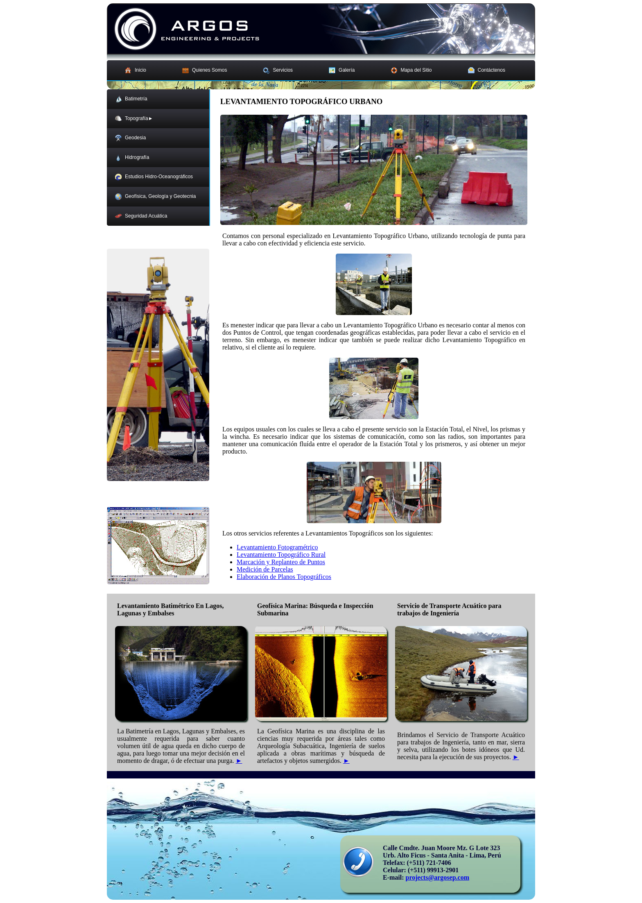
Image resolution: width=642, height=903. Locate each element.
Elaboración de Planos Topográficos (284, 576)
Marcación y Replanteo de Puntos (281, 561)
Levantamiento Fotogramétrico (277, 547)
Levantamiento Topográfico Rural (281, 554)
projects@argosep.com (437, 877)
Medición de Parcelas (265, 569)
